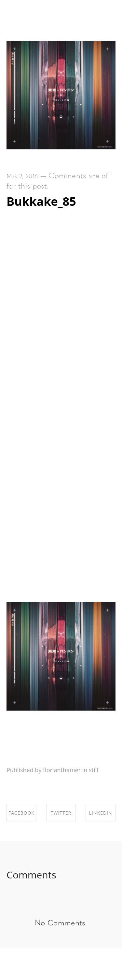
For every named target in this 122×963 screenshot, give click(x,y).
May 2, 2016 (22, 177)
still (93, 770)
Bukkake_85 (41, 201)
